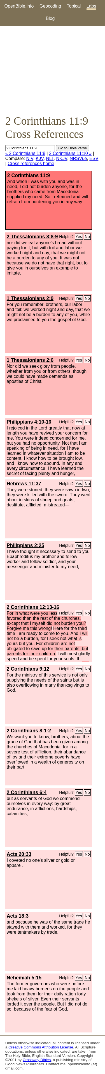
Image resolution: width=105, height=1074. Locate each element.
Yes (79, 236)
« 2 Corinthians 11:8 (25, 153)
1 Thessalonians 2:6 (30, 360)
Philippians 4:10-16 (29, 422)
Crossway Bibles (37, 1060)
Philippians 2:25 (25, 545)
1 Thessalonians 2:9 (30, 298)
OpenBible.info (19, 6)
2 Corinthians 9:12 (28, 669)
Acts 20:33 (19, 854)
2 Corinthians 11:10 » (70, 153)
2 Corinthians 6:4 (27, 792)
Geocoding (50, 6)
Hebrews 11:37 (24, 483)
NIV (29, 158)
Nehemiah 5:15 (24, 978)
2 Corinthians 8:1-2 (29, 730)
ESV (93, 158)
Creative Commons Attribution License (40, 1047)
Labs (91, 6)
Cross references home (31, 163)
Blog (50, 18)
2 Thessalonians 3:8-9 (32, 236)
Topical (74, 6)
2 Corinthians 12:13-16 (33, 607)
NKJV (61, 158)
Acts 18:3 (18, 916)
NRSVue (78, 158)
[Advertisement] (52, 70)
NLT (49, 158)
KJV (40, 158)
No (87, 236)
